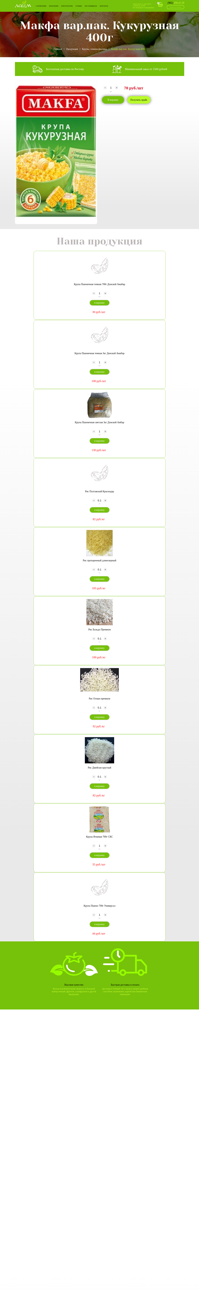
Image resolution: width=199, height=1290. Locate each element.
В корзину (113, 99)
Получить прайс (138, 99)
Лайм (23, 4)
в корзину (99, 302)
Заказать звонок (175, 7)
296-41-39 (176, 2)
